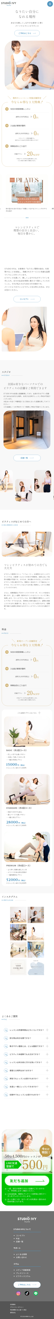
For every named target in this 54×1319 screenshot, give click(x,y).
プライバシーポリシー (17, 1307)
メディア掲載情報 (23, 1270)
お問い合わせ (21, 1257)
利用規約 (13, 1304)
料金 (18, 1238)
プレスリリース (22, 1273)
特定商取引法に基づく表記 (18, 1310)
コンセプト (20, 1235)
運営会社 (13, 1312)
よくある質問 (21, 1254)
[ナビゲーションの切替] (50, 4)
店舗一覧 (19, 1241)
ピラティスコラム (23, 1276)
